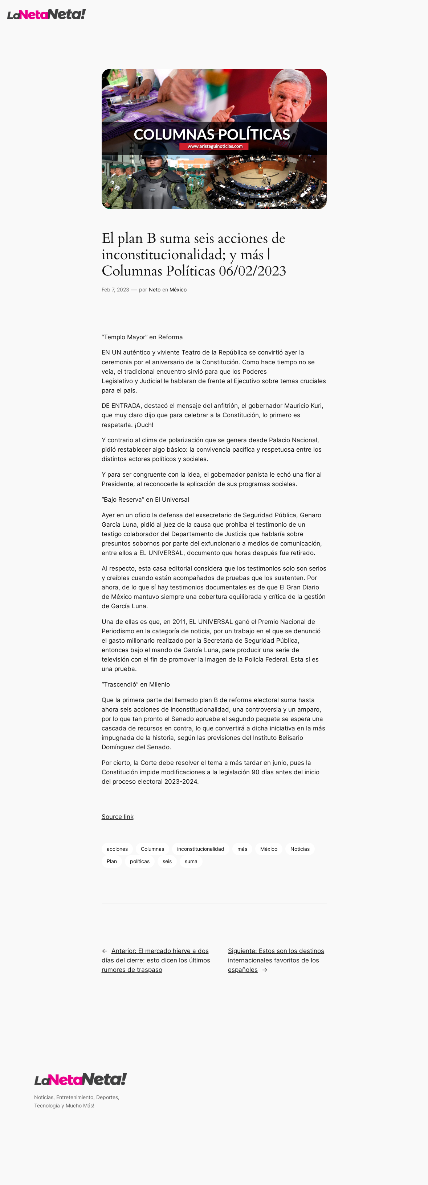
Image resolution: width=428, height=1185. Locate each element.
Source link (118, 816)
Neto (154, 289)
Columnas (152, 849)
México (178, 289)
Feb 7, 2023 (115, 289)
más (242, 849)
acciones (117, 849)
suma (191, 861)
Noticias (300, 849)
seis (167, 861)
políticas (140, 861)
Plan (112, 861)
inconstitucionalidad (200, 849)
